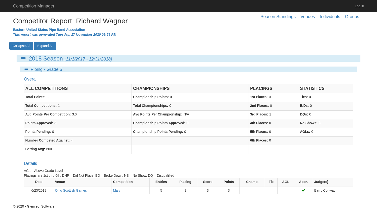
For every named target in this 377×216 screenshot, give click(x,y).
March (117, 190)
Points (229, 182)
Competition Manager (33, 6)
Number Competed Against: (47, 140)
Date (38, 182)
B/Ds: (304, 106)
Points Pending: (38, 132)
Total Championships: (150, 106)
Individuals (330, 16)
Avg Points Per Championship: (157, 114)
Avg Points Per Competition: (48, 114)
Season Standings (278, 16)
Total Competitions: (41, 106)
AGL (285, 182)
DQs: (304, 114)
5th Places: (259, 132)
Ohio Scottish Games (71, 190)
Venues (308, 16)
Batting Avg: (35, 149)
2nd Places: (259, 106)
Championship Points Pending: (158, 132)
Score (208, 182)
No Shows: (308, 123)
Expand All (45, 46)
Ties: (304, 97)
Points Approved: (39, 123)
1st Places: (259, 97)
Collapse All (21, 46)
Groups (352, 16)
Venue (60, 182)
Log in (359, 6)
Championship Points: (151, 97)
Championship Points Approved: (159, 123)
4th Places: (259, 123)
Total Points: (35, 97)
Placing (185, 182)
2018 (35, 58)
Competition (123, 182)
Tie (271, 182)
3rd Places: (259, 114)
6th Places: (259, 140)
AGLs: (305, 132)
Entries (161, 182)
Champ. (252, 182)
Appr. (303, 182)
